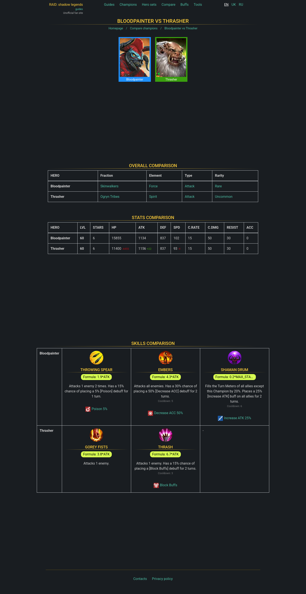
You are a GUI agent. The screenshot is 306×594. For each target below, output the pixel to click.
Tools (198, 5)
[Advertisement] (153, 119)
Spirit (153, 197)
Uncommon (223, 197)
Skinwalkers (110, 186)
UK (233, 5)
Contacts (140, 579)
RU (241, 5)
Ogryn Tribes (110, 197)
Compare (168, 5)
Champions (128, 5)
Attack (189, 186)
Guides (109, 5)
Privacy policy (162, 579)
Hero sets (149, 5)
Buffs (184, 5)
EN (226, 5)
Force (153, 186)
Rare (218, 186)
